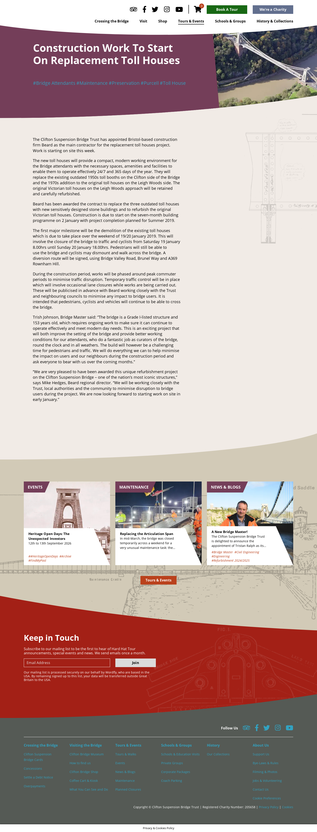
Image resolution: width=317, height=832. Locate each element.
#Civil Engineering (246, 552)
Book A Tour (227, 9)
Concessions (33, 768)
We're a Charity (273, 9)
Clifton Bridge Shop (84, 772)
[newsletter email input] (67, 663)
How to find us (80, 763)
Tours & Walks (125, 754)
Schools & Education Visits (180, 754)
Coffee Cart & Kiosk (84, 781)
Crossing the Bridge (112, 21)
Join (135, 662)
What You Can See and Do (89, 789)
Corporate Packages (175, 772)
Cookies (287, 807)
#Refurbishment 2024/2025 (231, 560)
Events (120, 763)
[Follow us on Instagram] (167, 10)
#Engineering (221, 556)
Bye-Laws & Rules (265, 763)
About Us (261, 745)
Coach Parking (171, 781)
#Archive (65, 556)
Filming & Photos (265, 772)
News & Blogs (125, 772)
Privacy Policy (269, 807)
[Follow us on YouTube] (179, 10)
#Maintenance (92, 83)
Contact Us (261, 789)
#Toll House (173, 83)
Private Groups (172, 763)
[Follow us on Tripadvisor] (133, 10)
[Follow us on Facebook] (144, 10)
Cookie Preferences (267, 798)
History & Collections (275, 21)
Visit (143, 21)
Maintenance (125, 781)
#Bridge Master (222, 552)
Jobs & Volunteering (267, 781)
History (213, 745)
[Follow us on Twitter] (155, 10)
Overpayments (34, 786)
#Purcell (149, 83)
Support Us (261, 754)
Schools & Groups (230, 21)
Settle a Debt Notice (38, 777)
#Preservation (124, 83)
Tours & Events (191, 21)
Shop (162, 21)
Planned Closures (128, 789)
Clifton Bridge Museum (87, 754)
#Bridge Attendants (54, 83)
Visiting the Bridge (86, 745)
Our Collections (218, 754)
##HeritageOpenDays (43, 556)
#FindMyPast (37, 560)
